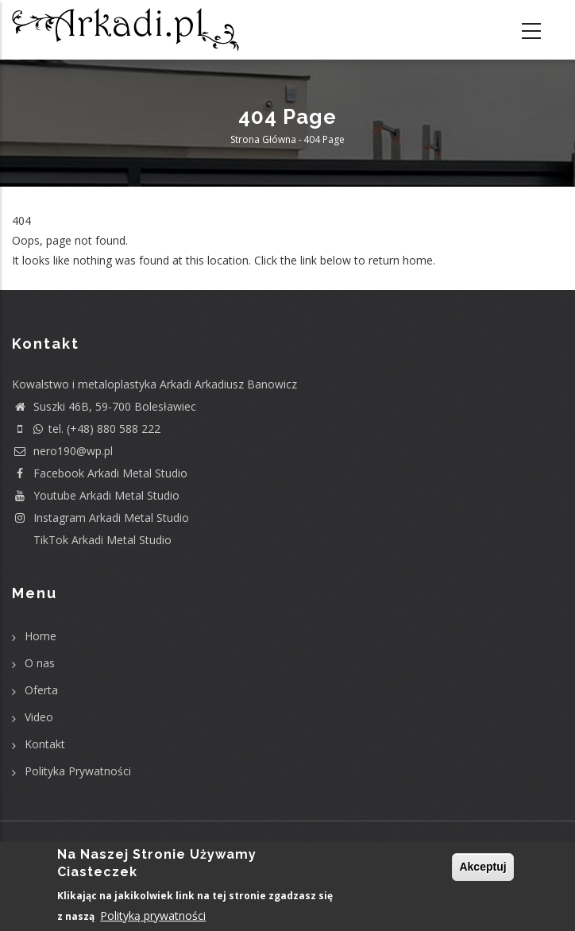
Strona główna (263, 139)
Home (40, 635)
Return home (45, 280)
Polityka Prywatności (78, 770)
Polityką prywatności (153, 916)
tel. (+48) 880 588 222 (86, 428)
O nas (40, 662)
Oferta (41, 689)
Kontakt (45, 743)
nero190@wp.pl (62, 450)
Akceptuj (482, 867)
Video (39, 716)
